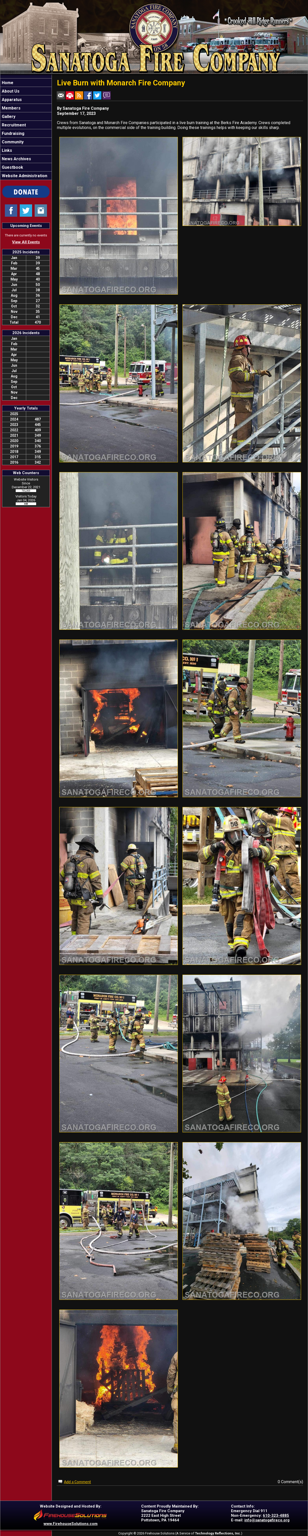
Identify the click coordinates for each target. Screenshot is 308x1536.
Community (12, 141)
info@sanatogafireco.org (267, 1520)
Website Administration (24, 175)
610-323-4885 (276, 1515)
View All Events (26, 242)
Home (7, 82)
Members (11, 108)
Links (6, 150)
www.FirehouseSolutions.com (71, 1523)
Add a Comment (77, 1481)
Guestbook (12, 167)
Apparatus (11, 99)
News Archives (16, 158)
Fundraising (12, 133)
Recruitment (13, 125)
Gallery (8, 116)
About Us (10, 91)
